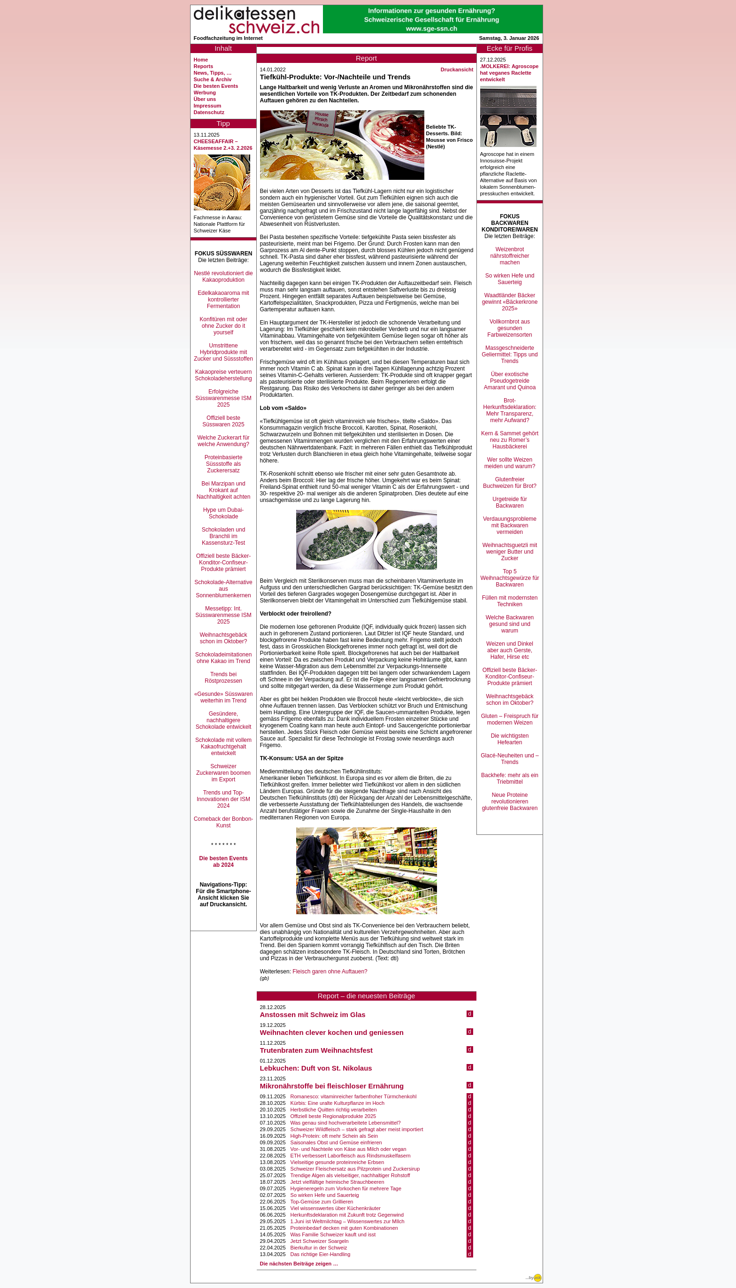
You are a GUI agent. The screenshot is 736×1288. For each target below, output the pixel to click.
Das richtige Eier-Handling (321, 1254)
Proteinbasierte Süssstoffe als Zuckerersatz (224, 464)
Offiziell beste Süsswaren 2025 (223, 421)
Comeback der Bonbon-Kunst (223, 822)
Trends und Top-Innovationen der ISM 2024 (223, 799)
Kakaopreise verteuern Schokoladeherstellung (223, 375)
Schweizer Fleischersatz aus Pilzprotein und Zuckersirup (355, 1169)
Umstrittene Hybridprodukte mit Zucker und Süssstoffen (223, 352)
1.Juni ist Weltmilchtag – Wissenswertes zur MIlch (348, 1221)
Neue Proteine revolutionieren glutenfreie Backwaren (510, 801)
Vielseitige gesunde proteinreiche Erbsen (337, 1162)
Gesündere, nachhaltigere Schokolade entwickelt (224, 720)
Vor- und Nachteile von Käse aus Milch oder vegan (348, 1149)
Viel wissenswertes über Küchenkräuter (336, 1208)
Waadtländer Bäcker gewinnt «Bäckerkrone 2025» (510, 302)
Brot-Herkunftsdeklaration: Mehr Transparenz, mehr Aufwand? (509, 410)
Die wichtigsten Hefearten (510, 739)
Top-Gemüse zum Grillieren (322, 1201)
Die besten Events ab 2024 (223, 861)
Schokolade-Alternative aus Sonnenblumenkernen (223, 589)
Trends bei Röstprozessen (223, 677)
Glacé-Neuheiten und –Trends (509, 758)
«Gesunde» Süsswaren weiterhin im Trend (223, 697)
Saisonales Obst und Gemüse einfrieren (336, 1142)
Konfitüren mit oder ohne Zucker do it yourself (223, 326)
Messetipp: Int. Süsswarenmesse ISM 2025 (223, 615)
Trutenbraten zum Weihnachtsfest (316, 1050)
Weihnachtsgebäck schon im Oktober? (223, 638)
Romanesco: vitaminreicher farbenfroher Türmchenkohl (354, 1096)
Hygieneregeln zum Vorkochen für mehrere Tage (346, 1188)
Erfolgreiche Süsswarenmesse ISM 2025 (223, 398)
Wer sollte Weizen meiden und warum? (510, 463)
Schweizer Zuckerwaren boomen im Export (223, 773)
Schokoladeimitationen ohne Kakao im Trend (223, 657)
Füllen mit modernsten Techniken (510, 601)
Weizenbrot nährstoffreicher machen (509, 256)
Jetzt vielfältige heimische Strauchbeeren (337, 1182)
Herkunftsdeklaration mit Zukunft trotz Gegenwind (347, 1215)
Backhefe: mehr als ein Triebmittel (509, 778)
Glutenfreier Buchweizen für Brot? (510, 482)
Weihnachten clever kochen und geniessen (332, 1032)
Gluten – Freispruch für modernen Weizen (510, 719)
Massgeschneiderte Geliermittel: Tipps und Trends (509, 354)
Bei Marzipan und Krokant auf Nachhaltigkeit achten (224, 490)
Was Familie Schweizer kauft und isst (333, 1234)
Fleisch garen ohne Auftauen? (329, 971)
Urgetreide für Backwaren (509, 502)
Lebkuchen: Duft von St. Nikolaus (316, 1068)
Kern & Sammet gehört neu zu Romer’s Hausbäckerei (509, 440)
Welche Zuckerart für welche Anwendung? (223, 440)
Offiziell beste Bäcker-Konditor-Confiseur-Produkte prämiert (223, 562)
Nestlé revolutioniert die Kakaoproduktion (223, 276)
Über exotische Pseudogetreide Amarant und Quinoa (510, 381)
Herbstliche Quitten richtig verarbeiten (334, 1109)
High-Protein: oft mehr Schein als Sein (334, 1136)
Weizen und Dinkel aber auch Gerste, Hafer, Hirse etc (509, 650)
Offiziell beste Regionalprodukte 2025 (333, 1116)
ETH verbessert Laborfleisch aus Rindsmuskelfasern (351, 1155)
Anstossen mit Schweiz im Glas (313, 1014)
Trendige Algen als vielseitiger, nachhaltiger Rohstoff (350, 1175)
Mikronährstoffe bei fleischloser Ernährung (332, 1086)
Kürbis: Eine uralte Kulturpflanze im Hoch (338, 1103)
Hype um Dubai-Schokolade (223, 513)
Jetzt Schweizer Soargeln (320, 1241)
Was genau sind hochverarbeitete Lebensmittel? (346, 1123)
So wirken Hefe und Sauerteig (325, 1195)
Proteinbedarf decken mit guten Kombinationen (344, 1228)
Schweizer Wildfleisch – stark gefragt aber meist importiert (357, 1129)
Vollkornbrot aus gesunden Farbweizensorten (509, 328)
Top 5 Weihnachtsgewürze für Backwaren (509, 578)
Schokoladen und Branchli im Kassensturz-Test (223, 536)
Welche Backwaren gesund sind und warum (510, 624)
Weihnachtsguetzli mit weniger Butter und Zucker (510, 552)
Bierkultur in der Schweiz (319, 1247)
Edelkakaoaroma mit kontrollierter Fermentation (223, 299)
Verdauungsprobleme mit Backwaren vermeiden (510, 525)
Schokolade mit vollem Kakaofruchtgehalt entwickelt (223, 746)
